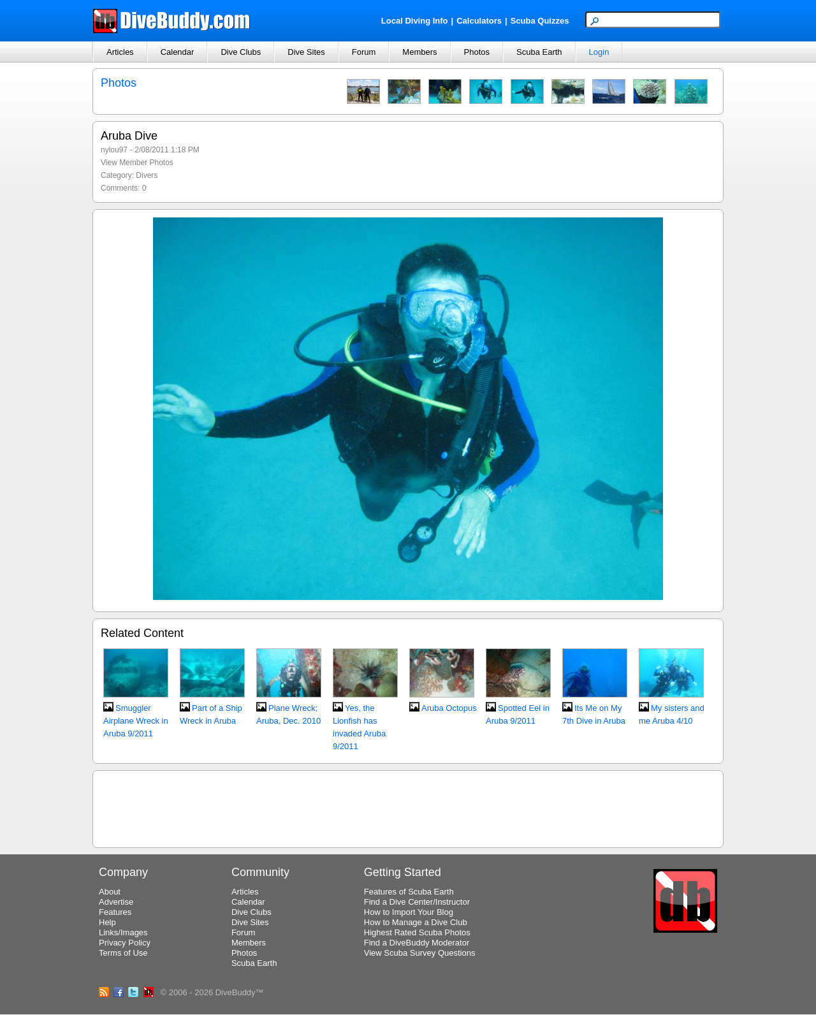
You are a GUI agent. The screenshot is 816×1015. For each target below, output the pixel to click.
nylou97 (114, 149)
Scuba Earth (539, 52)
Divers (146, 175)
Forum (364, 52)
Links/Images (123, 932)
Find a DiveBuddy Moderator (416, 942)
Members (419, 52)
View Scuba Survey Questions (420, 953)
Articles (120, 52)
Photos (477, 52)
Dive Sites (306, 52)
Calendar (177, 52)
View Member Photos (137, 162)
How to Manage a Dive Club (415, 922)
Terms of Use (123, 953)
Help (107, 922)
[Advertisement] (408, 807)
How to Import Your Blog (408, 912)
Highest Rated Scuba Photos (417, 932)
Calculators (479, 21)
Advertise (116, 902)
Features (115, 912)
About (109, 891)
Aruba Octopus (449, 708)
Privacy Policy (124, 942)
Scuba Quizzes (540, 21)
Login (599, 52)
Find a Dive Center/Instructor (417, 902)
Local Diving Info (414, 21)
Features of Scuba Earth (409, 891)
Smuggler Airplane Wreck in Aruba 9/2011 (135, 720)
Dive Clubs (241, 52)
